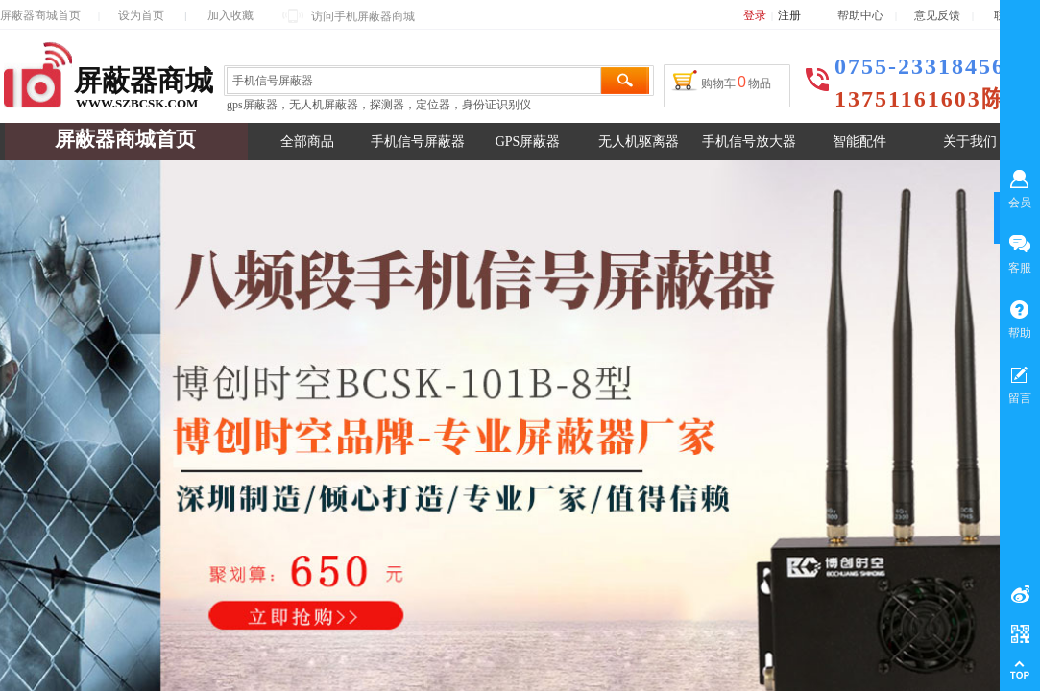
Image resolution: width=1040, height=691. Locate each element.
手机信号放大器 (749, 141)
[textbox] (414, 80)
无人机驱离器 (638, 141)
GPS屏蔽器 (528, 141)
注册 (789, 15)
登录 (754, 15)
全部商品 (307, 141)
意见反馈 (937, 15)
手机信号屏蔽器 (418, 141)
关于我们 (970, 141)
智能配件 (859, 141)
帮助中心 (860, 15)
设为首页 (141, 15)
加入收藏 (230, 15)
